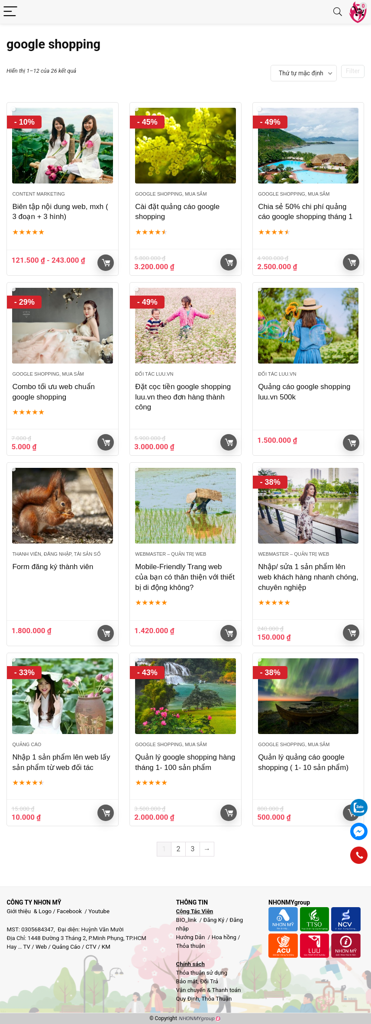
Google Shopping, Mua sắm (170, 193)
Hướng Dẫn (191, 937)
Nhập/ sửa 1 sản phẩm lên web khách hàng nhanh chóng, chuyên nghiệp (308, 577)
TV (26, 946)
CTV (91, 946)
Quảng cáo (26, 744)
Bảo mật (187, 981)
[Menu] (10, 11)
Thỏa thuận (190, 946)
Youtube (99, 911)
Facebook (69, 911)
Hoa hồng (224, 937)
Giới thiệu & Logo (29, 911)
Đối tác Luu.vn (154, 374)
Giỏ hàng (106, 263)
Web (41, 946)
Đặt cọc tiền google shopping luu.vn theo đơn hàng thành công (183, 397)
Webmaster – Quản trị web (170, 554)
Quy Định (187, 998)
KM (106, 946)
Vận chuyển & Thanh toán (208, 990)
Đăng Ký (214, 920)
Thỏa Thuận (216, 998)
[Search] (337, 11)
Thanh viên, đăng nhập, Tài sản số (56, 554)
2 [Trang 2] (179, 849)
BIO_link (187, 920)
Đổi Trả (209, 981)
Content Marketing (38, 193)
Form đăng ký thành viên (52, 567)
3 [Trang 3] (193, 849)
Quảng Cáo (66, 946)
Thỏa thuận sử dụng (201, 972)
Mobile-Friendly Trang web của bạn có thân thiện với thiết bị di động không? (185, 577)
